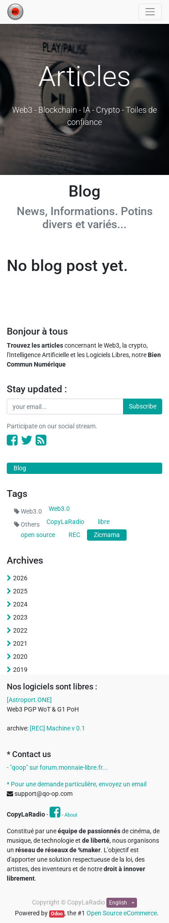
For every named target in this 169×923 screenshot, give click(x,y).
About (71, 815)
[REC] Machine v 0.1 (57, 728)
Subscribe (142, 406)
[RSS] (41, 440)
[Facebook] (12, 440)
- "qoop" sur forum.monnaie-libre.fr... (57, 767)
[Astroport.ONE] (29, 699)
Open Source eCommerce (122, 913)
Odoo (57, 914)
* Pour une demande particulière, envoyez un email (76, 784)
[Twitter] (26, 440)
